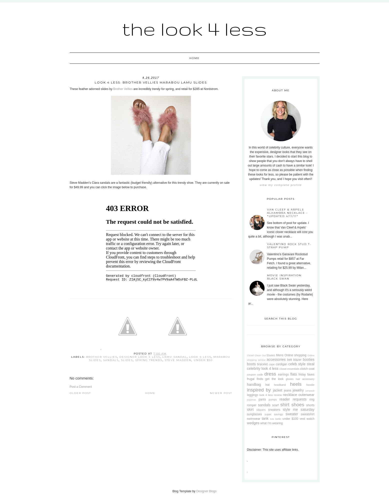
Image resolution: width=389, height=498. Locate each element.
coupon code (255, 374)
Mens (279, 355)
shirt (284, 404)
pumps (273, 399)
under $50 (203, 360)
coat (312, 368)
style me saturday (299, 410)
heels (296, 384)
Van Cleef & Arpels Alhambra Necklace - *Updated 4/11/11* (287, 213)
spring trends (148, 360)
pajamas (251, 399)
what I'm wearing (271, 423)
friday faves (307, 374)
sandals (111, 360)
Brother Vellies (122, 89)
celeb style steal (301, 364)
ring (311, 399)
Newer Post (221, 393)
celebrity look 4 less (263, 368)
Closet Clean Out (256, 355)
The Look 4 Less (194, 29)
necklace (290, 395)
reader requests (292, 399)
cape (272, 364)
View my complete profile (281, 185)
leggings (252, 395)
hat (267, 384)
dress (270, 373)
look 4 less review (270, 395)
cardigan (281, 364)
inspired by (259, 389)
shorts (310, 405)
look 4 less (200, 356)
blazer (297, 360)
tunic (278, 418)
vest (302, 418)
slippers (261, 409)
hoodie (310, 384)
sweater (292, 414)
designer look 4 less (139, 356)
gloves (290, 379)
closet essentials (289, 368)
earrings (283, 374)
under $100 (290, 418)
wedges (253, 423)
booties (308, 360)
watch (310, 418)
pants (262, 399)
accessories (276, 360)
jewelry (298, 390)
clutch (304, 368)
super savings (274, 414)
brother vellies (101, 356)
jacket (277, 390)
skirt (250, 410)
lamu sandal (174, 356)
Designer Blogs (206, 491)
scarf (275, 405)
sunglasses (254, 414)
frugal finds (255, 379)
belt (289, 360)
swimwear (253, 418)
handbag (254, 384)
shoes (297, 404)
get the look (274, 379)
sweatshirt (307, 414)
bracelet (262, 364)
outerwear (307, 395)
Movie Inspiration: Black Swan (284, 277)
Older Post (80, 393)
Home (194, 58)
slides (127, 360)
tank (265, 418)
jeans (287, 390)
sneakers (274, 410)
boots (251, 364)
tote (272, 419)
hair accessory (305, 379)
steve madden (178, 360)
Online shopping (296, 355)
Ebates (271, 355)
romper (252, 405)
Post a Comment (81, 386)
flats (293, 374)
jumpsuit (310, 390)
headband (280, 384)
